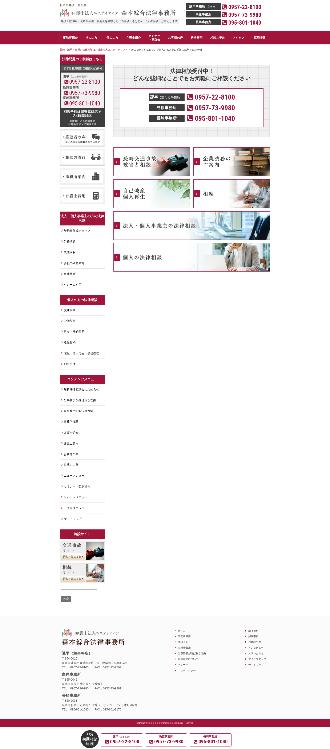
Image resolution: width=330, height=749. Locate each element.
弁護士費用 (71, 443)
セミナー (183, 664)
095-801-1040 (84, 103)
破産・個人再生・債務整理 (81, 353)
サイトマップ (72, 518)
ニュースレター (74, 475)
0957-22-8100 (84, 82)
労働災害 (70, 321)
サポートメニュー (75, 497)
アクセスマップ (74, 508)
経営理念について (188, 659)
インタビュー (255, 647)
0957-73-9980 (84, 93)
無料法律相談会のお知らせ (81, 389)
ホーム (182, 630)
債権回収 (70, 252)
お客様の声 (71, 454)
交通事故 (70, 310)
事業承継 (70, 274)
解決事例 (253, 636)
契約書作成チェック (77, 230)
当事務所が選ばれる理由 (80, 400)
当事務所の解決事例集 (78, 411)
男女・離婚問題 (74, 331)
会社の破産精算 (74, 263)
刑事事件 (70, 364)
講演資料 (253, 630)
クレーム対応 (72, 284)
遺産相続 (70, 342)
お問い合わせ (255, 653)
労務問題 (70, 241)
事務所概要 (71, 421)
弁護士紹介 (71, 432)
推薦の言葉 (71, 464)
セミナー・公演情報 (77, 486)
